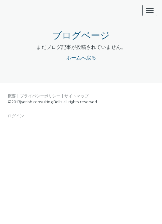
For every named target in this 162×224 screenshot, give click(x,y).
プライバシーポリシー (40, 96)
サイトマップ (76, 96)
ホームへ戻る (81, 57)
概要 (12, 96)
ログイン (16, 116)
